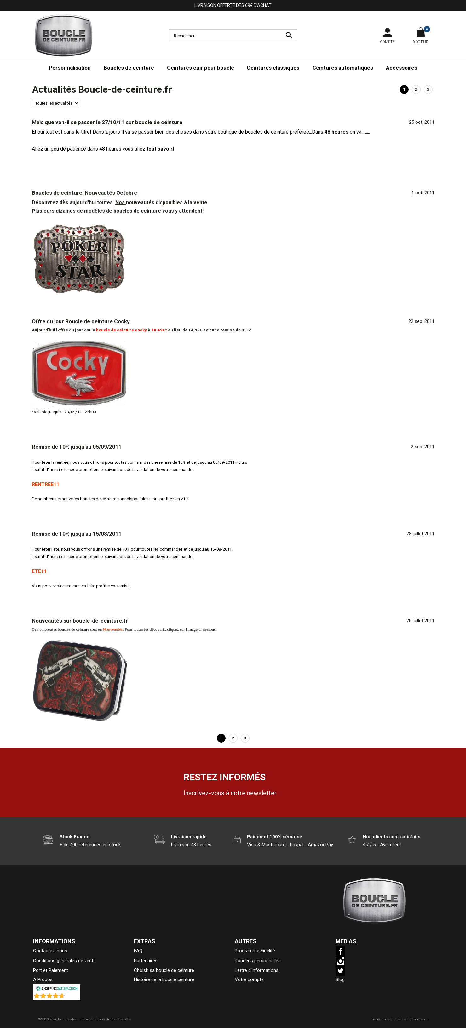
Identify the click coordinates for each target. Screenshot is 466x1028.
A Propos (43, 979)
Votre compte (249, 979)
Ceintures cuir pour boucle (200, 68)
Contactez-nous (50, 951)
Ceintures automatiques (342, 68)
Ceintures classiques (273, 68)
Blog (340, 979)
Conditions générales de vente (64, 960)
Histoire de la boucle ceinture (164, 979)
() (73, 997)
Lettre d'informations (257, 970)
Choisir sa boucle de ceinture (164, 970)
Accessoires (401, 68)
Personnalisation (70, 68)
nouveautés (137, 202)
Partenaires (146, 960)
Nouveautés (113, 629)
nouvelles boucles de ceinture (89, 499)
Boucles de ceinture (129, 68)
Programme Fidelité (255, 951)
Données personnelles (258, 960)
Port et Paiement (50, 970)
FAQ (138, 951)
